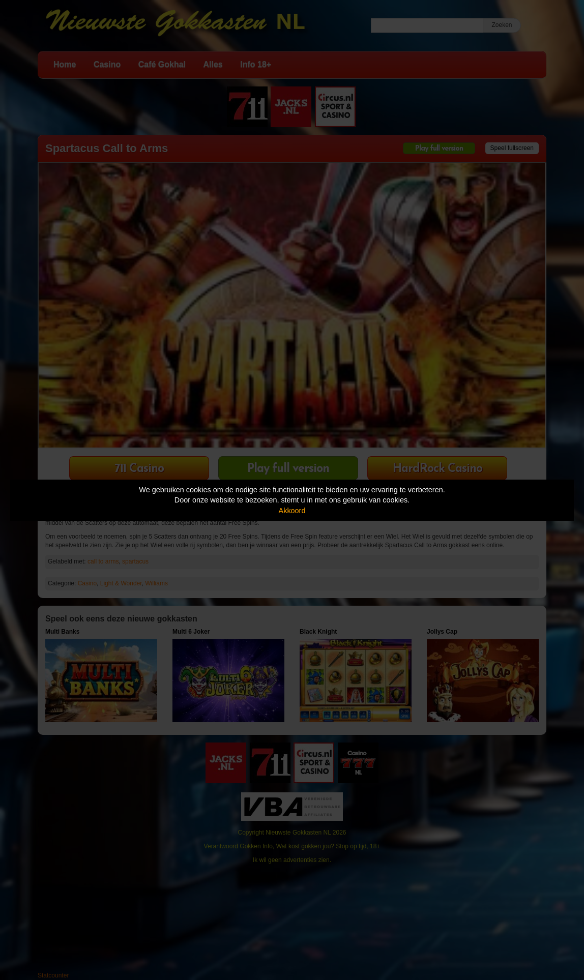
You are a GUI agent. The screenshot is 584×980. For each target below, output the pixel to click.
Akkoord (292, 511)
